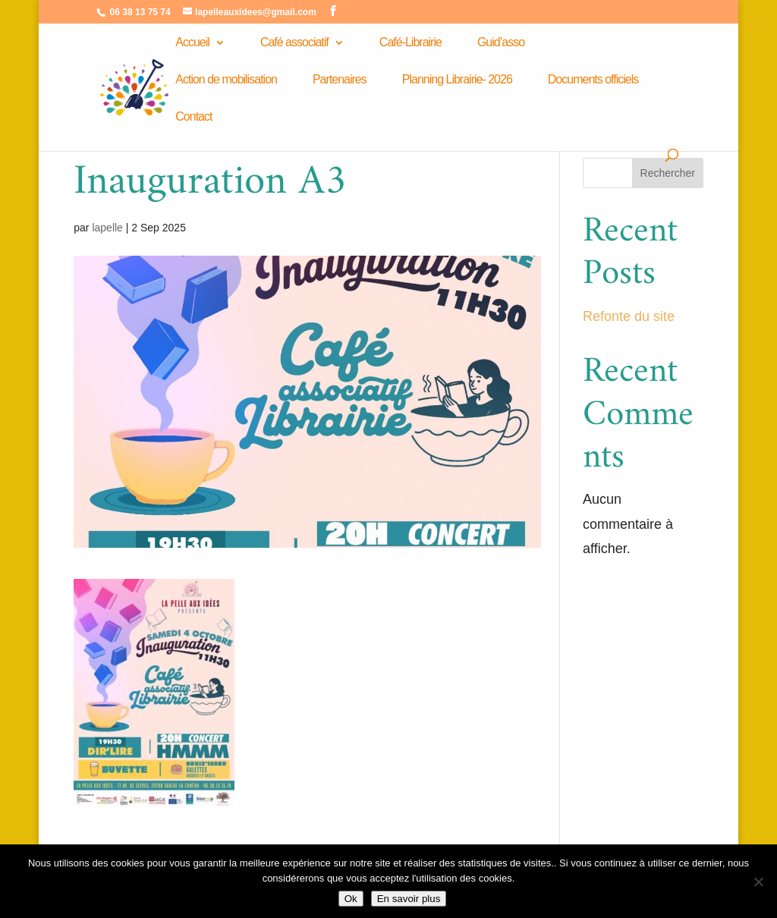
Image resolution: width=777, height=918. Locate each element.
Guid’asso (500, 43)
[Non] (758, 881)
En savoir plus (409, 898)
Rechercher (667, 173)
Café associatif (294, 43)
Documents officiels (593, 80)
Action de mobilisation (226, 80)
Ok (350, 898)
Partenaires (339, 80)
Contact (193, 117)
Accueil (192, 43)
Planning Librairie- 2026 (457, 80)
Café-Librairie (410, 43)
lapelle (107, 228)
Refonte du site (629, 316)
